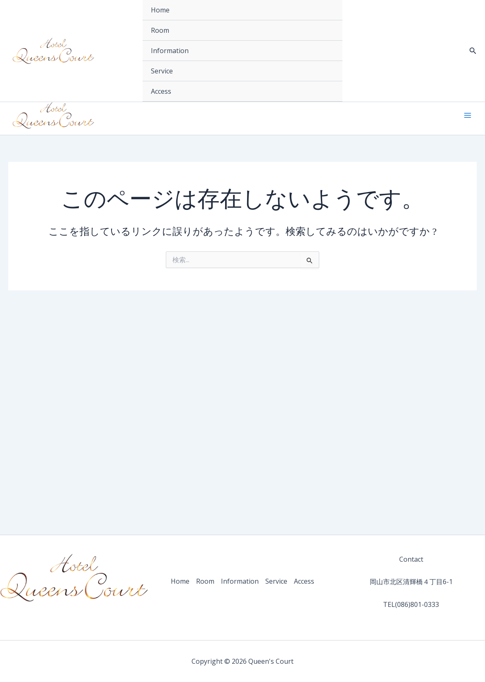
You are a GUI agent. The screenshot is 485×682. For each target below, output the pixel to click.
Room (160, 30)
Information (170, 50)
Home (160, 10)
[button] (473, 51)
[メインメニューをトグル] (467, 115)
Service (162, 71)
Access (161, 91)
